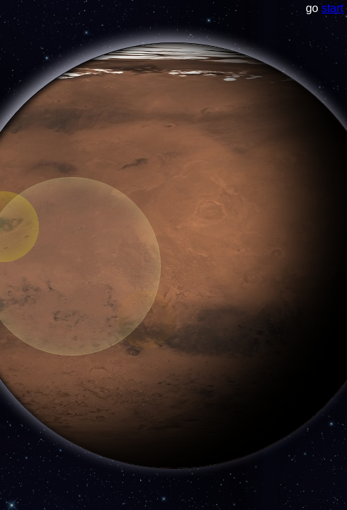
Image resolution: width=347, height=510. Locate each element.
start (332, 8)
